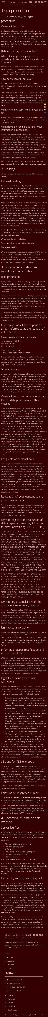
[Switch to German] (45, 104)
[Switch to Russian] (45, 112)
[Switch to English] (45, 106)
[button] (4, 2)
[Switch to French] (45, 109)
